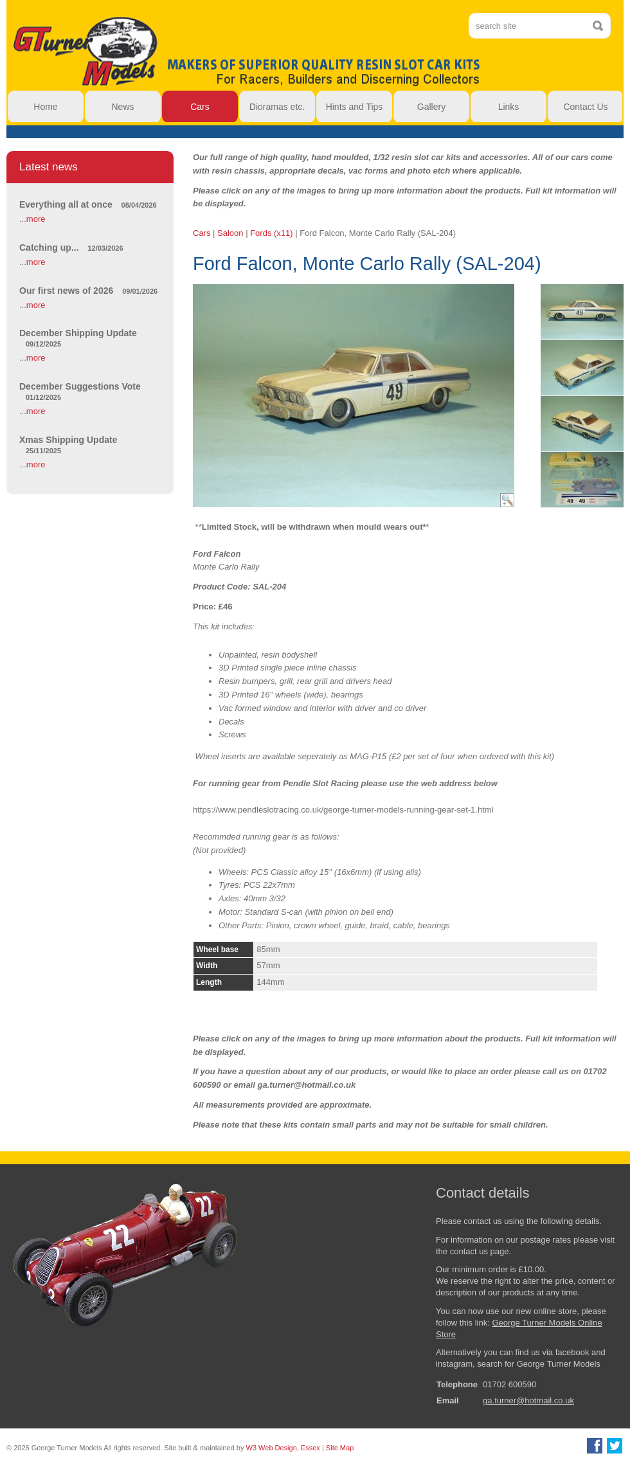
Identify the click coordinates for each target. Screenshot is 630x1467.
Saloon (230, 233)
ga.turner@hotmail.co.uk (528, 1400)
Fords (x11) (271, 233)
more (36, 219)
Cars (201, 233)
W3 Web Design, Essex (283, 1448)
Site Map (340, 1448)
